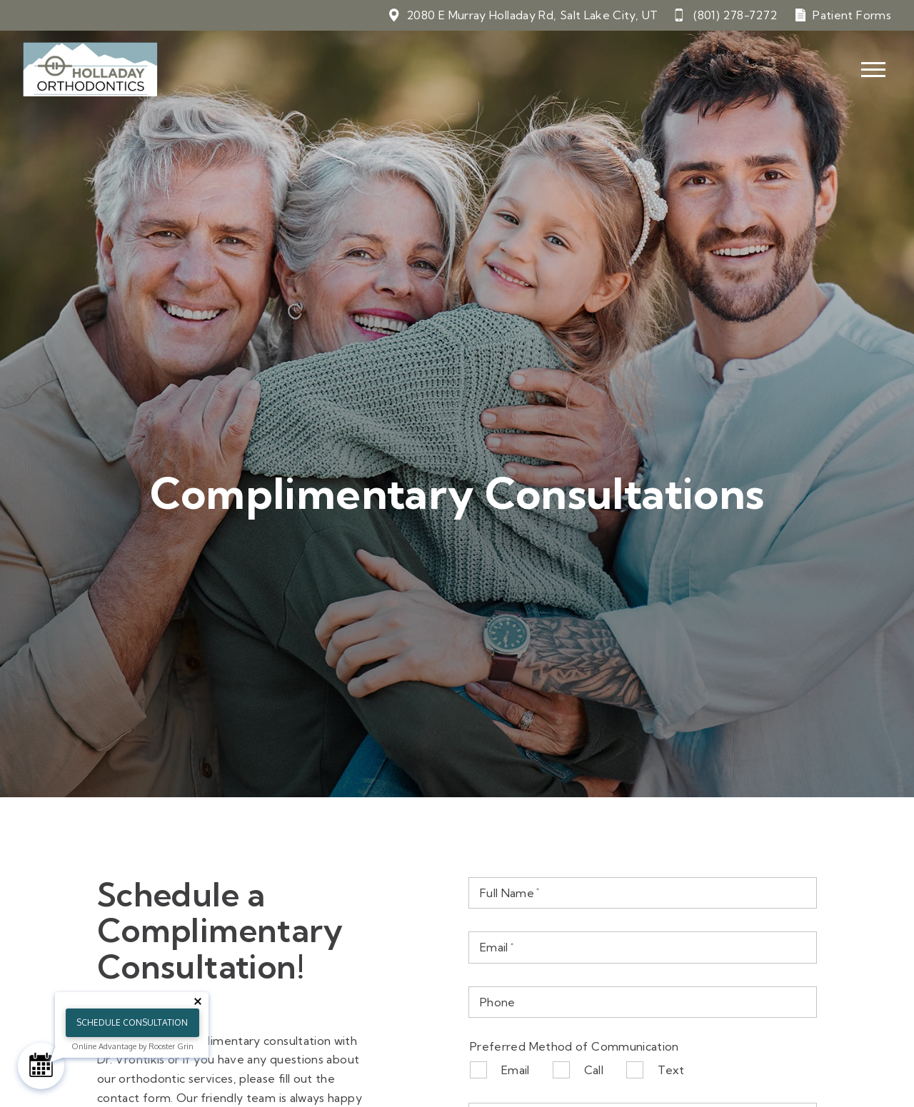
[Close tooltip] (198, 1001)
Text (671, 1070)
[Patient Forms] (842, 15)
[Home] (90, 70)
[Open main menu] (873, 70)
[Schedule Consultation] (41, 1066)
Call (593, 1070)
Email (515, 1070)
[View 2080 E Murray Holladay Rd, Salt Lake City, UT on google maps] (523, 15)
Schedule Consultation (132, 1022)
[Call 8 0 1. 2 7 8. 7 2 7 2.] (726, 15)
